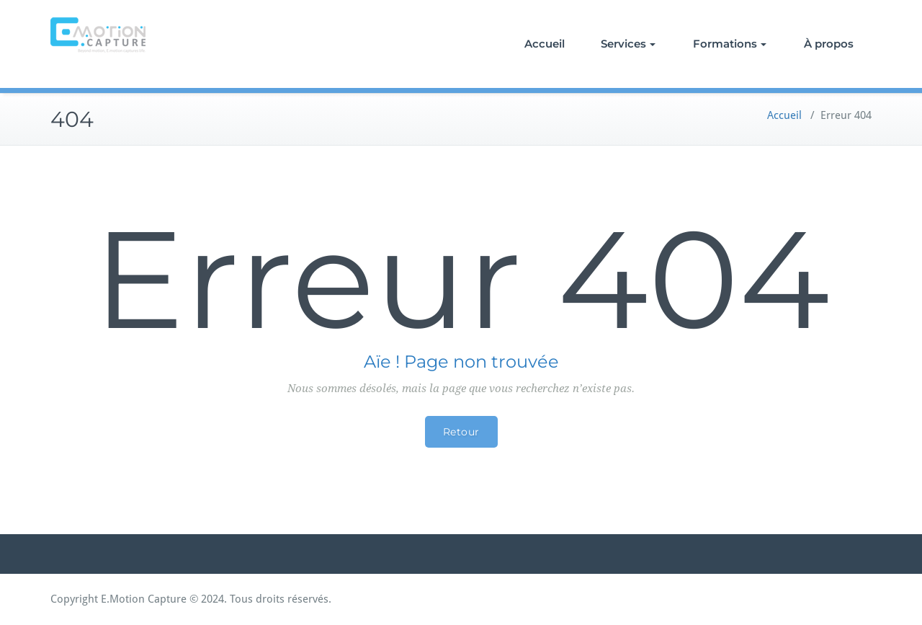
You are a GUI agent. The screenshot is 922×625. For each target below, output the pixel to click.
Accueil (544, 43)
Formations (729, 43)
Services (628, 43)
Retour (461, 431)
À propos (829, 43)
